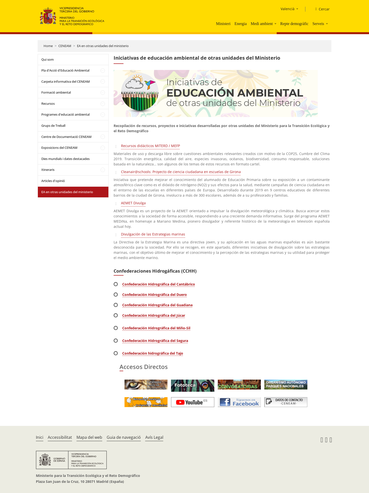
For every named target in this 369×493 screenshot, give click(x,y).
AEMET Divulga (133, 203)
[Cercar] (320, 9)
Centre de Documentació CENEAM (66, 136)
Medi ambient (262, 24)
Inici (39, 437)
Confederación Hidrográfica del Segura (155, 340)
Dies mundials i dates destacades (65, 158)
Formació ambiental (56, 92)
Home (48, 46)
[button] (276, 23)
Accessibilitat (60, 437)
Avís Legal (154, 437)
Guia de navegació (124, 437)
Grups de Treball (53, 125)
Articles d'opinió (53, 181)
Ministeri (223, 24)
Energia (240, 24)
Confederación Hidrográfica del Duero (154, 294)
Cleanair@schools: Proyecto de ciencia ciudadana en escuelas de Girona (181, 171)
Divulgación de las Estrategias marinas (153, 234)
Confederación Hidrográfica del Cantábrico (158, 284)
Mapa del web (89, 437)
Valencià (288, 8)
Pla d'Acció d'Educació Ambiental (65, 70)
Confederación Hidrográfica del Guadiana (157, 305)
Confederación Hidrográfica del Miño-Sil (156, 328)
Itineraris (47, 169)
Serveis (318, 24)
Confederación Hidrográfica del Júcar (153, 315)
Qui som (47, 59)
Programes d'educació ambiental (65, 114)
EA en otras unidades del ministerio (103, 46)
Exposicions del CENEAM (59, 147)
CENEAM (64, 46)
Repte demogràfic (294, 24)
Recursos (48, 103)
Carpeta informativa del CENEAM (65, 81)
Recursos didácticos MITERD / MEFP (150, 145)
